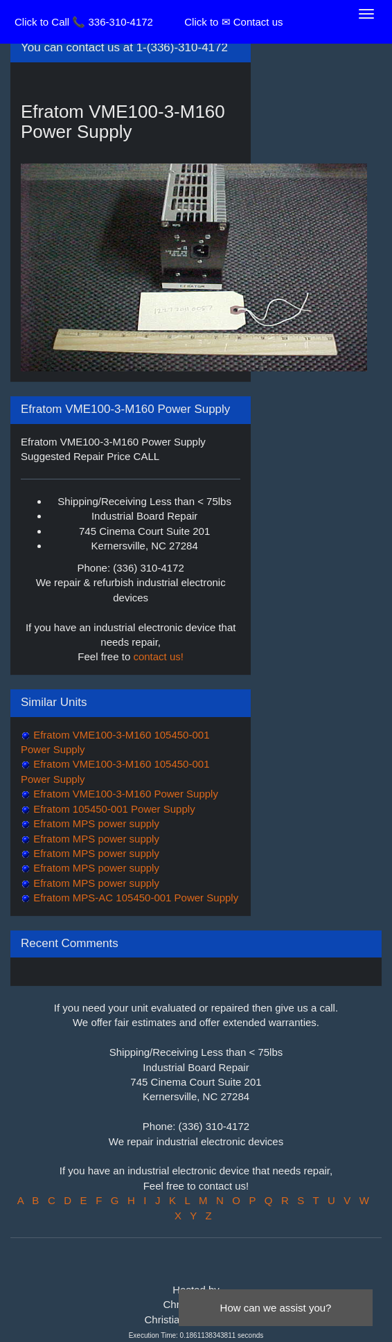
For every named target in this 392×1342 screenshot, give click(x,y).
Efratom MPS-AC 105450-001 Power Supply (134, 897)
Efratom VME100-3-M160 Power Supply (124, 794)
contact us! (158, 656)
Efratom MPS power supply (94, 823)
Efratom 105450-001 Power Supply (112, 809)
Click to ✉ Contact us (233, 22)
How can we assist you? (276, 1308)
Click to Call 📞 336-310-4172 (84, 22)
